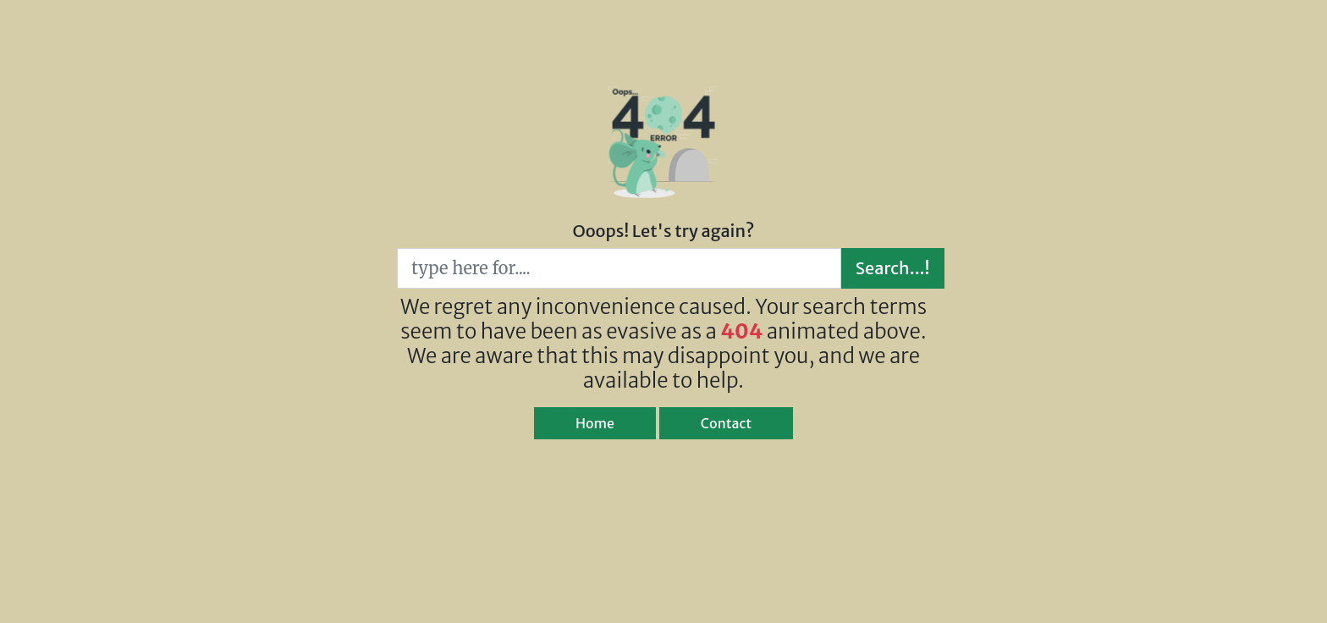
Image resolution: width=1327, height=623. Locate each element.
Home (594, 423)
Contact (726, 423)
